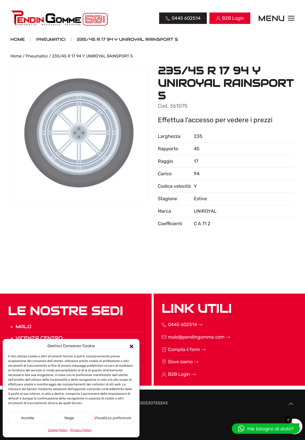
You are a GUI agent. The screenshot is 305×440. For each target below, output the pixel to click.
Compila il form (176, 349)
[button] (131, 345)
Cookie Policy (58, 430)
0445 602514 (175, 324)
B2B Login (171, 374)
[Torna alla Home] (60, 18)
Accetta (27, 418)
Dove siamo (173, 362)
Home (16, 56)
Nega (69, 418)
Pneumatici (37, 56)
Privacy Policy (81, 430)
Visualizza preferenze (112, 418)
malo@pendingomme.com (188, 337)
